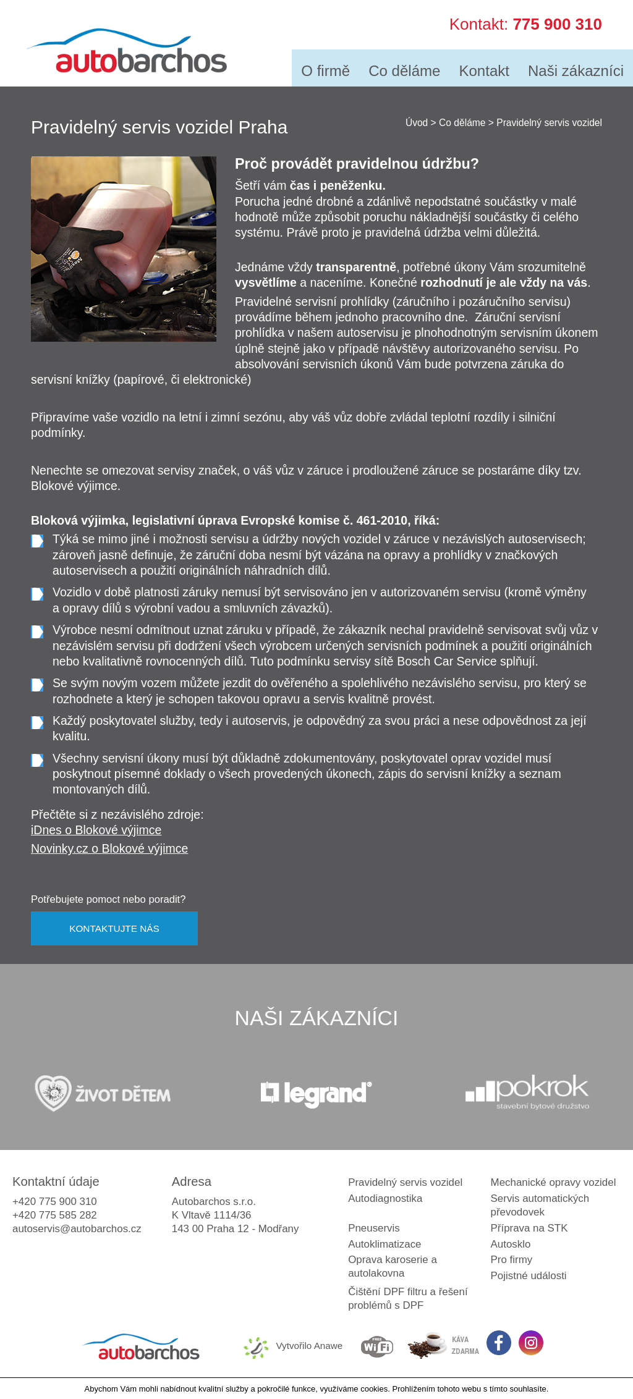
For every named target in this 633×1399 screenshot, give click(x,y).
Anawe (328, 1345)
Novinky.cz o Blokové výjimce (109, 848)
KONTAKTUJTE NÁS (114, 928)
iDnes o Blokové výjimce (96, 830)
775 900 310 (557, 22)
